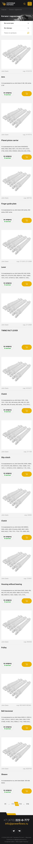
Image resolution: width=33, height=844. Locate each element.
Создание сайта (9, 841)
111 (13, 804)
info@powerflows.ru (16, 823)
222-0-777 (16, 820)
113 (20, 804)
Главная (3, 9)
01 (5, 804)
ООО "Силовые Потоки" (17, 837)
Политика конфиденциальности (16, 839)
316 (27, 804)
